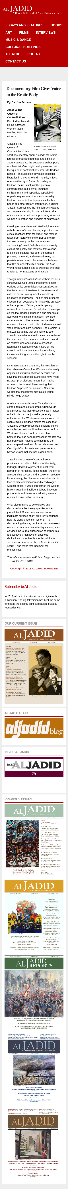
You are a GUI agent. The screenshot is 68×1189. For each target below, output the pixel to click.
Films (24, 32)
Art (8, 32)
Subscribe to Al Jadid (21, 586)
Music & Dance (18, 40)
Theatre (12, 54)
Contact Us (15, 61)
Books (56, 25)
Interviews (46, 32)
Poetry (33, 54)
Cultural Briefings (23, 47)
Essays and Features (24, 25)
